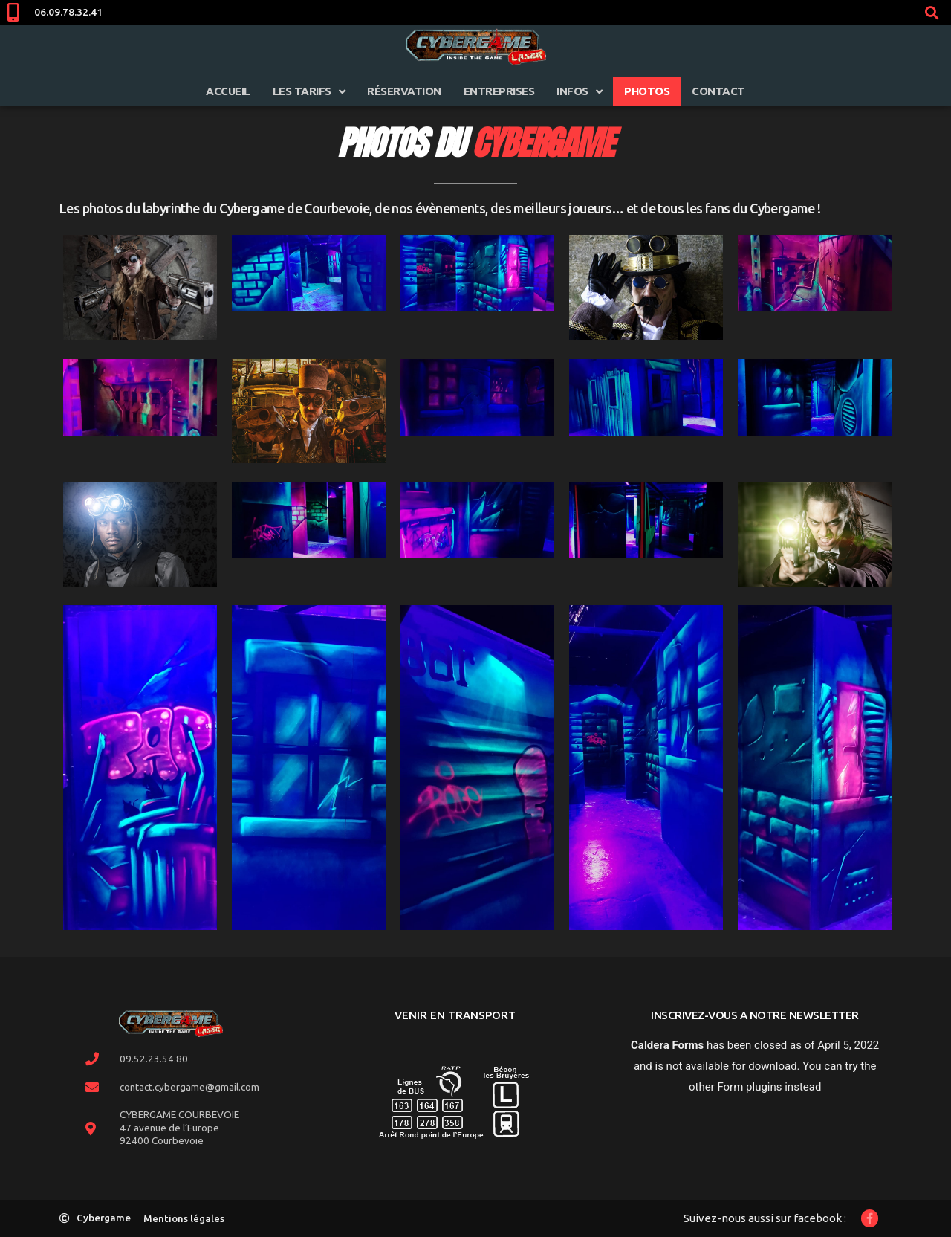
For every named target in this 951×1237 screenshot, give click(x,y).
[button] (931, 12)
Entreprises (499, 91)
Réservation (404, 91)
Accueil (228, 91)
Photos (646, 91)
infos (579, 92)
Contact (718, 91)
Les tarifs (309, 92)
